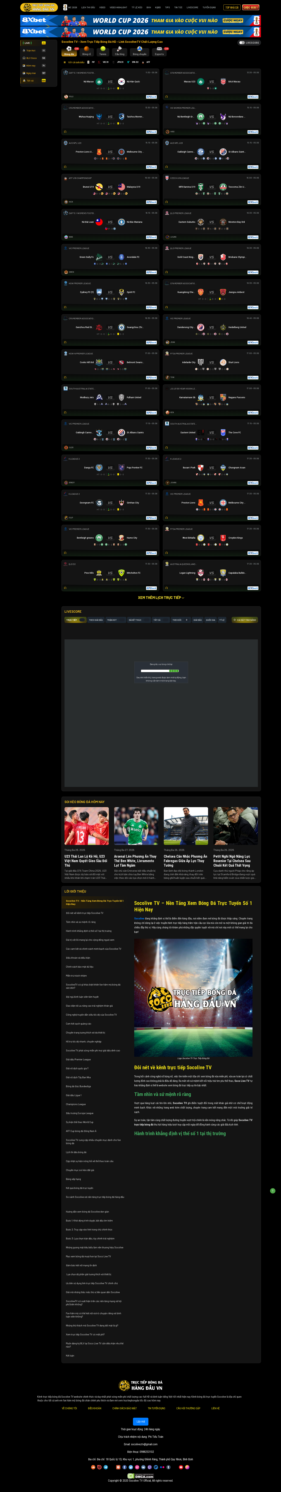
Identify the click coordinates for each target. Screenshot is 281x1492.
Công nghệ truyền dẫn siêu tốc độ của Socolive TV (91, 1014)
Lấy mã (140, 1421)
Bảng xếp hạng (73, 1179)
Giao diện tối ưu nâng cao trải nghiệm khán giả (89, 1005)
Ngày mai (34, 73)
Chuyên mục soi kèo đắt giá (80, 1170)
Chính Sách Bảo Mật (124, 1408)
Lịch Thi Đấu (88, 7)
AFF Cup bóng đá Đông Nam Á (81, 1131)
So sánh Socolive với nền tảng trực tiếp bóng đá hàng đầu (95, 1196)
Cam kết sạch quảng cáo (79, 1023)
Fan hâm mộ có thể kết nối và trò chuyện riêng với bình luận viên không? (93, 1315)
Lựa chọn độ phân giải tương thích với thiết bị (88, 1274)
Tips (167, 7)
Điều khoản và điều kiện (78, 957)
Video (102, 7)
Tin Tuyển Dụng (156, 1408)
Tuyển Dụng (209, 7)
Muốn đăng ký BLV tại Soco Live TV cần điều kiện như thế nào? (94, 1345)
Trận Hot (34, 50)
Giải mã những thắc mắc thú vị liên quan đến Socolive (93, 1292)
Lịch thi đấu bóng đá (76, 1152)
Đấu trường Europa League (80, 1113)
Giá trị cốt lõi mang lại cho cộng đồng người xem (90, 939)
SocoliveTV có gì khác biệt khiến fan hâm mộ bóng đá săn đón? (93, 986)
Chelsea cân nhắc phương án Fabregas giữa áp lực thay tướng (185, 860)
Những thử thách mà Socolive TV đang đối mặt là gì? (92, 1325)
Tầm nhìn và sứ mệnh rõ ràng (81, 921)
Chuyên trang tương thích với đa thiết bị (86, 1032)
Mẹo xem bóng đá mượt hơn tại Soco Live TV (88, 1256)
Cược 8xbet (251, 7)
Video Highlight (118, 7)
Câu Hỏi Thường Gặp (188, 1408)
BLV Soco (34, 58)
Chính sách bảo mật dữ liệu (80, 966)
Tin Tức (178, 7)
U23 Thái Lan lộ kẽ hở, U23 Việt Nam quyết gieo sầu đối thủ (86, 860)
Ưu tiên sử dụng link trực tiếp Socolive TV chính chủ (92, 1283)
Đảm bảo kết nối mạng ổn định (81, 1265)
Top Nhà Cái (232, 7)
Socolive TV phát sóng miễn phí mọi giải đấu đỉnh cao (93, 1050)
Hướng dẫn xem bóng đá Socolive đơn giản (87, 1211)
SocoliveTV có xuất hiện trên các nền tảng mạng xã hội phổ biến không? (94, 1303)
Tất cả (34, 80)
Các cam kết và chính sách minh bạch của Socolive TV (93, 948)
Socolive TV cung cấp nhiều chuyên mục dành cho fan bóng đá (93, 1142)
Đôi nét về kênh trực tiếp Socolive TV (84, 913)
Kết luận (70, 1355)
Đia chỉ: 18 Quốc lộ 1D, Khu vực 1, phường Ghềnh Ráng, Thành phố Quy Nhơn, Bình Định (145, 1459)
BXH (149, 7)
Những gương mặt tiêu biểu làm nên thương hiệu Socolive (94, 1247)
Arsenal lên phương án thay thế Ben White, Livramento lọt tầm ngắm (135, 860)
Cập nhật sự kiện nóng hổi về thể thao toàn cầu (89, 1161)
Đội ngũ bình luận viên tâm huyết (82, 996)
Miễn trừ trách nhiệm (76, 975)
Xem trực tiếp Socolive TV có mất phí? (85, 1334)
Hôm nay (34, 65)
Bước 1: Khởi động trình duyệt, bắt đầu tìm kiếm (89, 1220)
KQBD (158, 7)
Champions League (76, 1104)
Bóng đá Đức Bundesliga (78, 1086)
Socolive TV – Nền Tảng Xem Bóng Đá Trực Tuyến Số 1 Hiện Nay (94, 902)
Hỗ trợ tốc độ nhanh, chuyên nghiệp (83, 1041)
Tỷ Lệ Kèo (137, 7)
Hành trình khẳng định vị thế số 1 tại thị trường (88, 930)
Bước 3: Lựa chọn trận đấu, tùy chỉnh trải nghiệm (90, 1238)
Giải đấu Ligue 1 (74, 1095)
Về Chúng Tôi (69, 1408)
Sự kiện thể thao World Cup (80, 1122)
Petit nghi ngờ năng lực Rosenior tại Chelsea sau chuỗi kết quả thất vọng (232, 860)
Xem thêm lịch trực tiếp (161, 597)
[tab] (69, 52)
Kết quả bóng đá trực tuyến (79, 1188)
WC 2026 (70, 7)
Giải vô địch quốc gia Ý (77, 1068)
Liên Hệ (215, 1408)
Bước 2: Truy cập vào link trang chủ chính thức (89, 1229)
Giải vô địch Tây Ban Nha (78, 1077)
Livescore (192, 7)
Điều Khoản (94, 1408)
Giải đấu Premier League (78, 1059)
